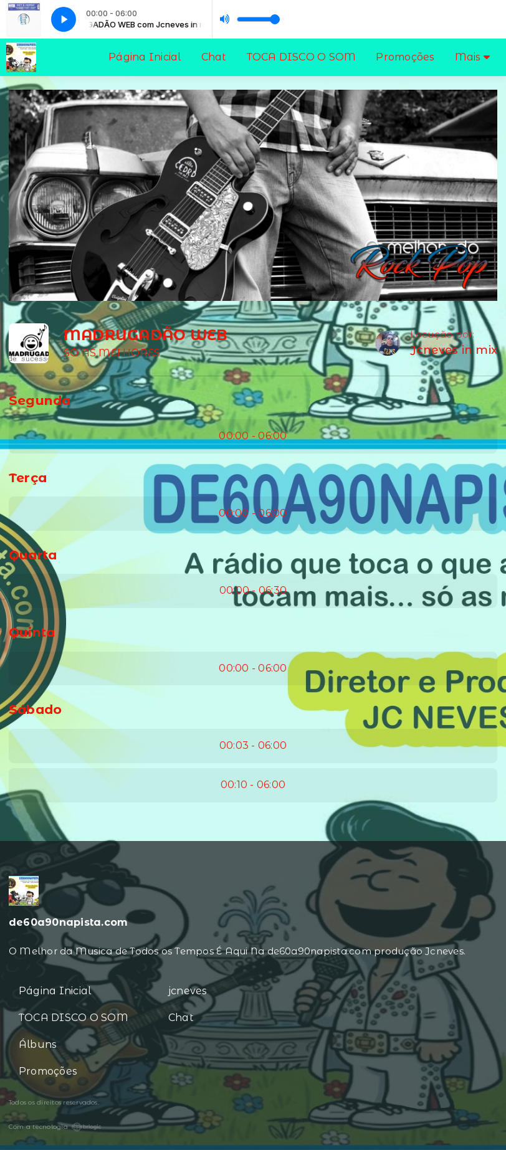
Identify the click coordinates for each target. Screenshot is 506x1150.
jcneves (188, 991)
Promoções (405, 57)
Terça (28, 477)
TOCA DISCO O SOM (301, 57)
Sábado (35, 709)
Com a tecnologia (55, 1127)
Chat (214, 57)
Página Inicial (144, 57)
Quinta (32, 632)
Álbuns (38, 1044)
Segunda (40, 400)
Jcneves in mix (453, 350)
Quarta (33, 555)
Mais (472, 57)
